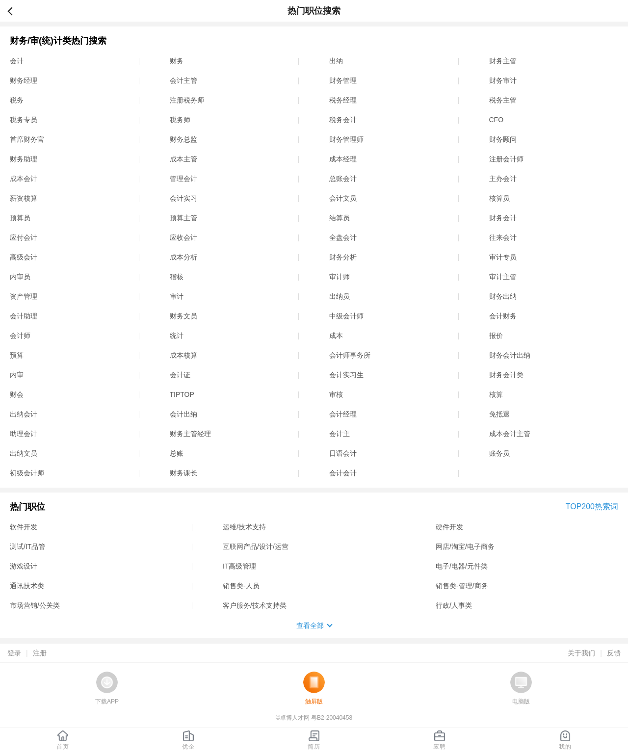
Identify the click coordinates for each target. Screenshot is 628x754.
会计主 (339, 434)
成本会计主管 (509, 434)
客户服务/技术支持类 (255, 605)
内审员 (20, 277)
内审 (17, 375)
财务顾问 (503, 139)
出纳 (336, 61)
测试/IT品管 (27, 546)
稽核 (176, 277)
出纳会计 (23, 414)
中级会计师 (346, 316)
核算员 (499, 198)
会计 (17, 61)
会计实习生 (346, 375)
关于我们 (581, 653)
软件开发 (23, 527)
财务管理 (343, 80)
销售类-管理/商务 (462, 586)
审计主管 (503, 277)
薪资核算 (23, 198)
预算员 (20, 218)
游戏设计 (23, 566)
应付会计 (23, 237)
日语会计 (343, 453)
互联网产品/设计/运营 (255, 546)
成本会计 (23, 178)
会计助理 (23, 316)
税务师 (180, 120)
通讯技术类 (27, 586)
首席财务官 (27, 139)
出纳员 (339, 296)
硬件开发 (449, 527)
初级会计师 (27, 473)
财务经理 (23, 80)
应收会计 (183, 237)
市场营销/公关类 (35, 605)
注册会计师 (506, 159)
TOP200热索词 (592, 506)
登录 (14, 653)
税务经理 (343, 100)
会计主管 (183, 80)
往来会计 (503, 237)
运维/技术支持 (244, 527)
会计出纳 (183, 414)
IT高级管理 (239, 566)
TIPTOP (182, 394)
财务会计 (503, 218)
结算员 (339, 218)
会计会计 (343, 473)
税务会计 (343, 120)
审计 (176, 296)
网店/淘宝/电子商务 (465, 546)
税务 (17, 100)
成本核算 (183, 355)
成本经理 (343, 159)
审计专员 (503, 257)
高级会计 (23, 257)
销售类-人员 (241, 586)
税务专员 (23, 120)
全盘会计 (343, 237)
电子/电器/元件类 (462, 566)
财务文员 (183, 316)
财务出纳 (503, 296)
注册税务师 (187, 100)
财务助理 (23, 159)
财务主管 (503, 61)
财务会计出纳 (509, 355)
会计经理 (343, 414)
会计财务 (503, 316)
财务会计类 (506, 375)
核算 (496, 394)
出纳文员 (23, 453)
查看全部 (310, 625)
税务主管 (503, 100)
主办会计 (503, 178)
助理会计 (23, 434)
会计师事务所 (349, 355)
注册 (40, 653)
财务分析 (343, 257)
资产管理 (23, 296)
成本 (336, 335)
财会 (17, 394)
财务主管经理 (190, 434)
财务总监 (183, 139)
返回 (14, 11)
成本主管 (183, 159)
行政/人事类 (454, 605)
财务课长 (183, 473)
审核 (336, 394)
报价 (496, 335)
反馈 (614, 653)
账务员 (499, 453)
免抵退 (499, 414)
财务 (176, 61)
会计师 (20, 335)
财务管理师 (346, 139)
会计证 (180, 375)
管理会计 (183, 178)
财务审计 (503, 80)
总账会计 (343, 178)
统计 (176, 335)
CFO (496, 120)
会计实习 (183, 198)
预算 (17, 355)
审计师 (339, 277)
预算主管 (183, 218)
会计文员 (343, 198)
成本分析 (183, 257)
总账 (176, 453)
